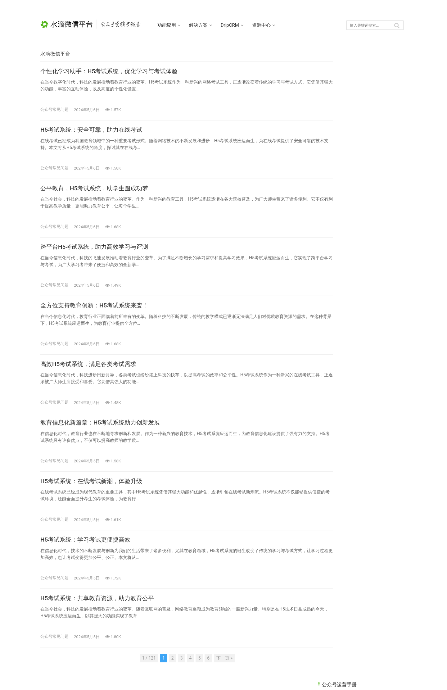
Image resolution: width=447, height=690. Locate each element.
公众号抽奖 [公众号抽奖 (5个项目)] (331, 309)
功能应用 (172, 25)
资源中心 (267, 25)
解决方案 (204, 25)
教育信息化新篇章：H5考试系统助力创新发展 (103, 432)
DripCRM (236, 25)
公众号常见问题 (54, 110)
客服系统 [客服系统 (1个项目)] (384, 318)
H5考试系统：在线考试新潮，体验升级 (94, 492)
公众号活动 (333, 194)
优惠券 (328, 140)
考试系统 (330, 260)
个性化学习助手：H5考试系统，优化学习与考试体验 (112, 72)
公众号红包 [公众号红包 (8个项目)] (331, 318)
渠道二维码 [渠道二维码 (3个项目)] (331, 328)
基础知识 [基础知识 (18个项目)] (358, 318)
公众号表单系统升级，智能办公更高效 (359, 461)
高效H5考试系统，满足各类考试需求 (91, 372)
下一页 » (212, 671)
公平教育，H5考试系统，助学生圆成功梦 (97, 192)
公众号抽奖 (333, 183)
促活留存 (330, 150)
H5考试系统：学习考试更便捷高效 (87, 552)
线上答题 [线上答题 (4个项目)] (329, 337)
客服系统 (330, 205)
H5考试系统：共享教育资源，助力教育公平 (100, 611)
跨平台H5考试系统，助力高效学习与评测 (97, 252)
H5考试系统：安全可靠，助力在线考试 (94, 132)
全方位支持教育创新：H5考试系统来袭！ (97, 312)
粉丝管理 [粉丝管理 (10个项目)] (384, 328)
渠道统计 (330, 238)
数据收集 (330, 216)
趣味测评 (330, 271)
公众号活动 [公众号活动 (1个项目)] (360, 309)
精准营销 (330, 249)
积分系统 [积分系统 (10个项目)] (358, 328)
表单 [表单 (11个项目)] (351, 337)
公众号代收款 (335, 161)
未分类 (328, 227)
